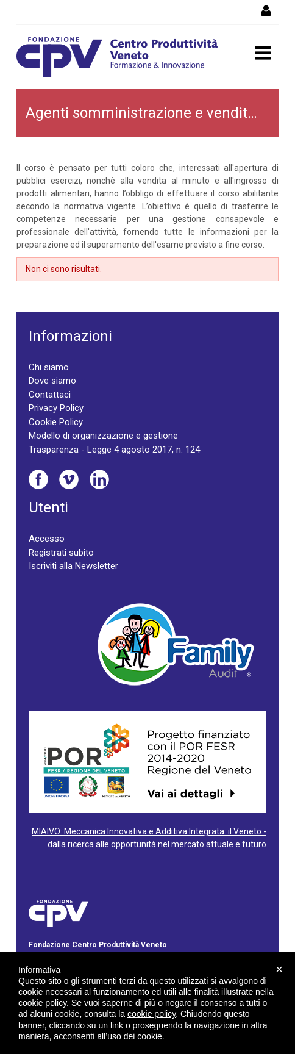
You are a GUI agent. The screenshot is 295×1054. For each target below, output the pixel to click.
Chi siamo (49, 367)
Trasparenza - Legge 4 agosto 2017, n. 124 (114, 449)
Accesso (47, 538)
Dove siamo (52, 380)
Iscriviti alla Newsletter (73, 566)
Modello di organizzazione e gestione (103, 435)
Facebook (38, 479)
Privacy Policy (56, 408)
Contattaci (50, 394)
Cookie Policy (56, 422)
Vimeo (69, 479)
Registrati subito (61, 552)
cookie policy (151, 1014)
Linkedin (99, 479)
